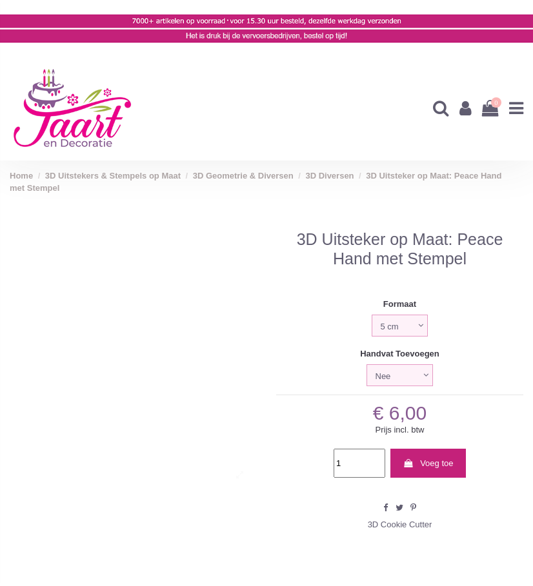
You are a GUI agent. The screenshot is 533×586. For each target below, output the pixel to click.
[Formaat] (400, 326)
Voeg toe (428, 463)
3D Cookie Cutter (400, 524)
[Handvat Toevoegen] (400, 375)
